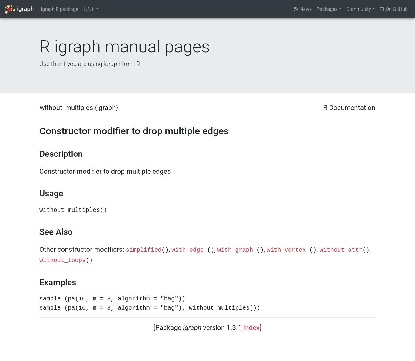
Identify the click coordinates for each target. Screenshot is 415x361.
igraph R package (59, 9)
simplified (143, 250)
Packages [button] (327, 9)
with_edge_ (189, 250)
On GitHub (394, 9)
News (303, 9)
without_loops (62, 260)
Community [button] (358, 9)
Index (251, 327)
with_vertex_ (288, 250)
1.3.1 (89, 9)
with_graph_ (237, 250)
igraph (19, 9)
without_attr (341, 250)
